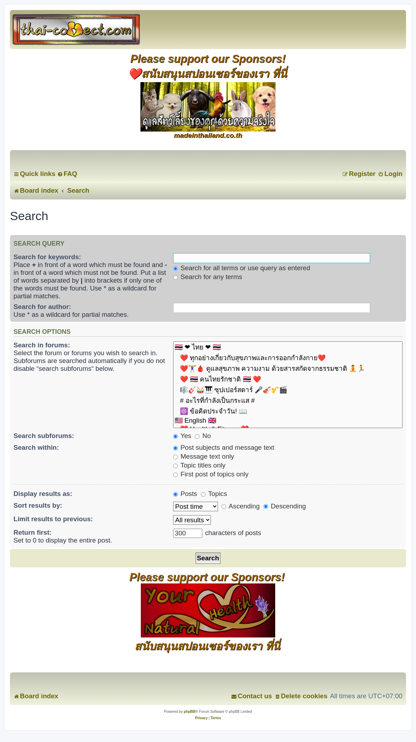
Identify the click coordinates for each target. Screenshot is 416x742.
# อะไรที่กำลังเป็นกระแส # (288, 400)
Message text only (203, 456)
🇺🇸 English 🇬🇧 (288, 421)
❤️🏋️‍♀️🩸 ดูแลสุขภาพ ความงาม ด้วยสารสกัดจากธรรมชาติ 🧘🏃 (288, 368)
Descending (284, 506)
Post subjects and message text (223, 447)
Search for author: (42, 306)
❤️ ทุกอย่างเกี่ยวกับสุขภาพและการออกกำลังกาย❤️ (288, 358)
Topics (214, 493)
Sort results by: (38, 505)
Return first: (33, 532)
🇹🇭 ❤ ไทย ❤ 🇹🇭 (288, 347)
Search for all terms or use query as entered (241, 268)
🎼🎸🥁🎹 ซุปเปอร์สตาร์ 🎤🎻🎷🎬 (288, 390)
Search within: (36, 447)
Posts (185, 493)
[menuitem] (67, 173)
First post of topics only (211, 474)
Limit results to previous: (53, 519)
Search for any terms (207, 277)
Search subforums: (44, 435)
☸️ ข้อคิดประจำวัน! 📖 (288, 411)
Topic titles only (199, 465)
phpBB (190, 712)
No (203, 435)
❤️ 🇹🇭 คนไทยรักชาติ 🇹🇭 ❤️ (288, 379)
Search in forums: (42, 345)
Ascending (241, 506)
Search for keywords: (47, 257)
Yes (182, 435)
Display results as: (43, 493)
